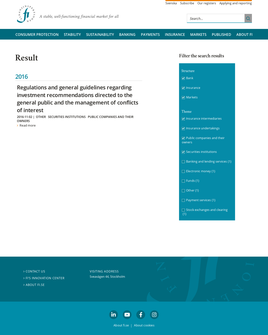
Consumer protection (37, 34)
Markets (198, 34)
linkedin (113, 320)
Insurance (175, 34)
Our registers (206, 3)
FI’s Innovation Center (44, 278)
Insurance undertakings (203, 128)
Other (41, 117)
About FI (244, 34)
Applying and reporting (235, 3)
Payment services (200, 200)
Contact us (34, 271)
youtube (127, 320)
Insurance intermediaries (204, 118)
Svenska (171, 3)
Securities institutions (67, 117)
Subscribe (187, 3)
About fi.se (34, 285)
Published (221, 34)
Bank (189, 78)
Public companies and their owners (203, 140)
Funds (192, 181)
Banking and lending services (208, 161)
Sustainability (100, 34)
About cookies (144, 325)
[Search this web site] (215, 18)
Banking (127, 34)
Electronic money (200, 171)
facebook (140, 320)
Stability (72, 34)
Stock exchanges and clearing (205, 212)
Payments (150, 34)
